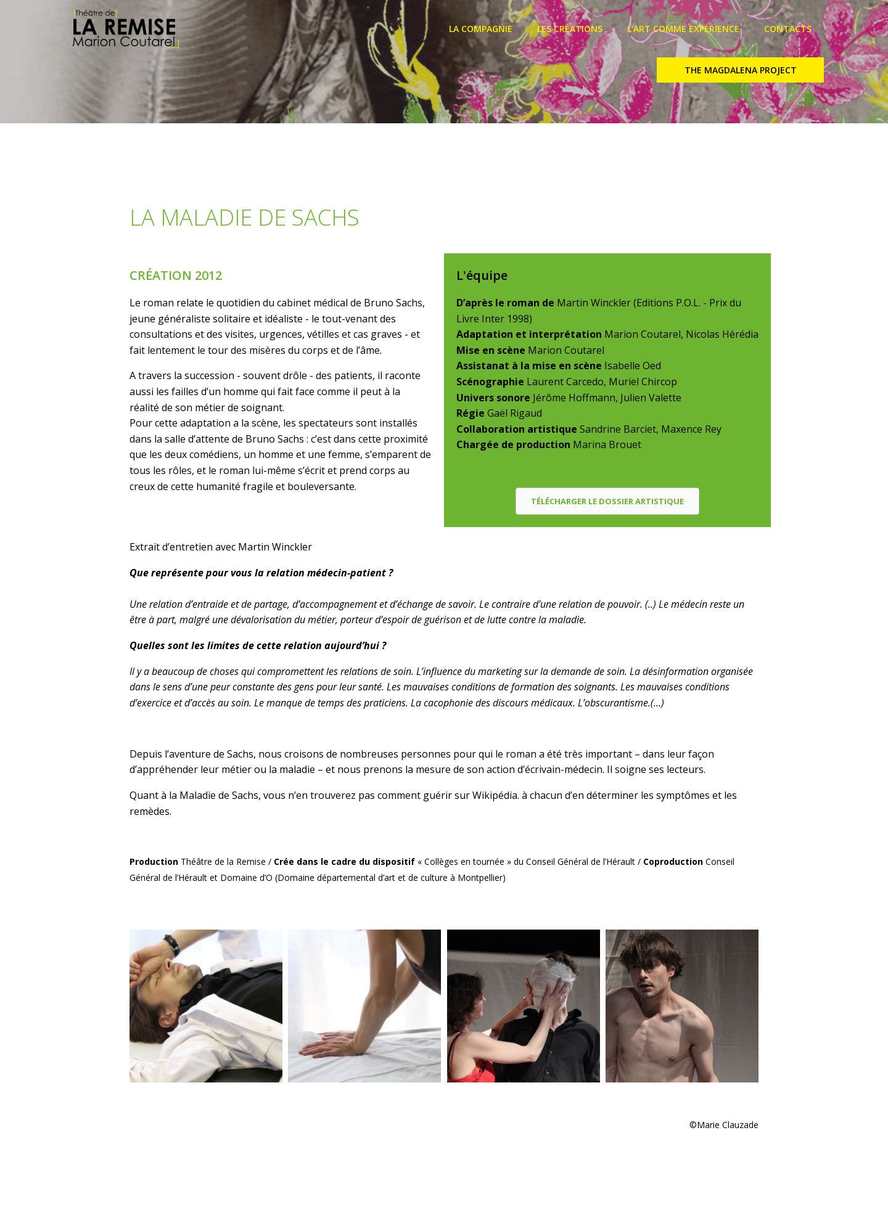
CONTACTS (788, 29)
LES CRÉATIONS (569, 29)
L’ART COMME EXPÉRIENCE (683, 29)
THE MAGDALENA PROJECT (740, 70)
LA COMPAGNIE (480, 29)
